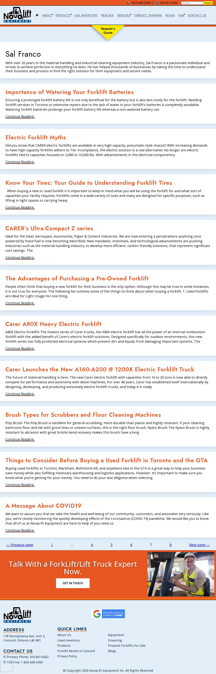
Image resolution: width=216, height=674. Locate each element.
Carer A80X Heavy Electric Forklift (53, 324)
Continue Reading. (20, 116)
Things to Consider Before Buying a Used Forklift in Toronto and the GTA (106, 460)
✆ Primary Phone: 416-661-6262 (26, 657)
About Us (64, 635)
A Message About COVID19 (43, 506)
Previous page (19, 545)
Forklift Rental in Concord (76, 651)
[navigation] (122, 15)
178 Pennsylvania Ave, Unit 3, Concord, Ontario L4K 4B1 (24, 638)
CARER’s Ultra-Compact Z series (49, 228)
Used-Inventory (68, 640)
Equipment (116, 635)
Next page (199, 545)
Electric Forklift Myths (35, 137)
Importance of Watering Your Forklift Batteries (69, 92)
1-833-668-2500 (138, 3)
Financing (115, 640)
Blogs (112, 651)
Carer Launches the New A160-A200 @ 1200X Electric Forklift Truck (99, 369)
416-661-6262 (166, 3)
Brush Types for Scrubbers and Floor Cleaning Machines (83, 415)
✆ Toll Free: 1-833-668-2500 (23, 662)
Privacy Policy (67, 656)
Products (64, 645)
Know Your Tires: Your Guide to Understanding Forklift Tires (88, 183)
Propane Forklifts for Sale (126, 645)
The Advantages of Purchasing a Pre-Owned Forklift (77, 278)
